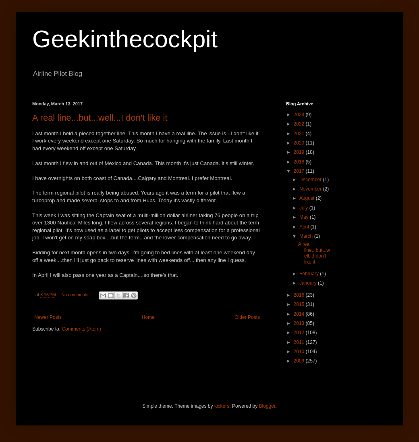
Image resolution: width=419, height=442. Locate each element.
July (304, 208)
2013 (300, 323)
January (308, 283)
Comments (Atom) (81, 329)
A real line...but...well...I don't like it (100, 118)
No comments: (76, 294)
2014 (300, 314)
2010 (300, 351)
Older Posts (247, 317)
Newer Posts (48, 317)
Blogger (267, 406)
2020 (300, 143)
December (311, 179)
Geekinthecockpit (125, 38)
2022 (300, 124)
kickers (221, 406)
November (311, 189)
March (306, 236)
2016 (300, 295)
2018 (300, 162)
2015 (300, 304)
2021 (300, 133)
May (304, 217)
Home (148, 317)
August (307, 198)
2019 (300, 152)
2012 (300, 332)
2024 (300, 114)
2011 (300, 342)
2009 (300, 361)
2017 (300, 171)
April (304, 227)
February (309, 274)
